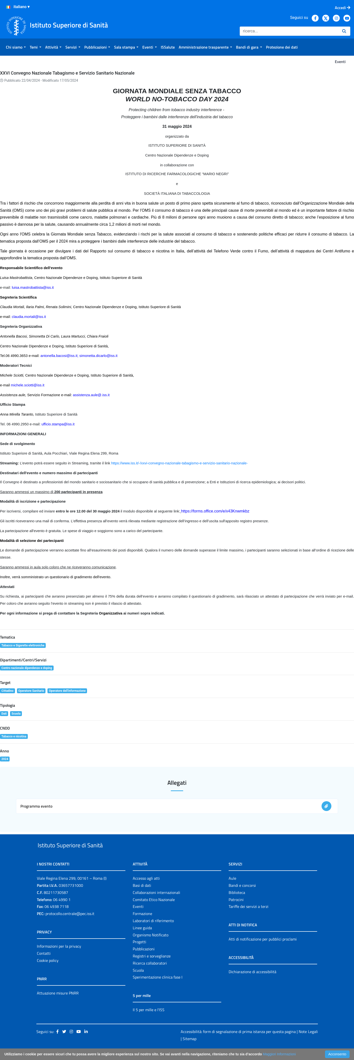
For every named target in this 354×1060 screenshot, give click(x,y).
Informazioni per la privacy (59, 957)
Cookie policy (48, 972)
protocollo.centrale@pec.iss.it (69, 925)
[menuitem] (16, 47)
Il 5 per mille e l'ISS (148, 1021)
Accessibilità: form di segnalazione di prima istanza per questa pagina (238, 1043)
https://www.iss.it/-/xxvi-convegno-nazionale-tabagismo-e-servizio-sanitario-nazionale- (179, 463)
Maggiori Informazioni (279, 1054)
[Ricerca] (289, 31)
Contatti (44, 965)
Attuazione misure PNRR (58, 1004)
